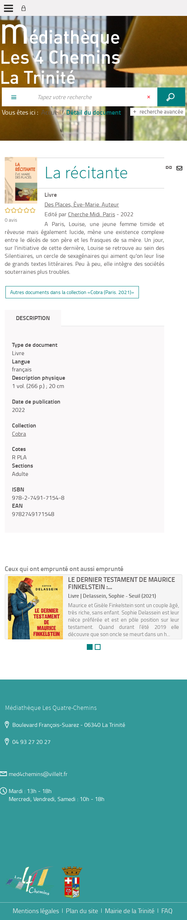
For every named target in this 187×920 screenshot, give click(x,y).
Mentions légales (36, 910)
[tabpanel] (84, 429)
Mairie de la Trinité (129, 910)
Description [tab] (33, 318)
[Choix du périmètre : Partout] (17, 97)
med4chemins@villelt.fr (38, 774)
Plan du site (82, 910)
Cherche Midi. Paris (91, 214)
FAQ (167, 910)
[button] (21, 179)
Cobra (19, 434)
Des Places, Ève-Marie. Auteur (81, 204)
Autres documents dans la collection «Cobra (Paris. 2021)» (72, 292)
